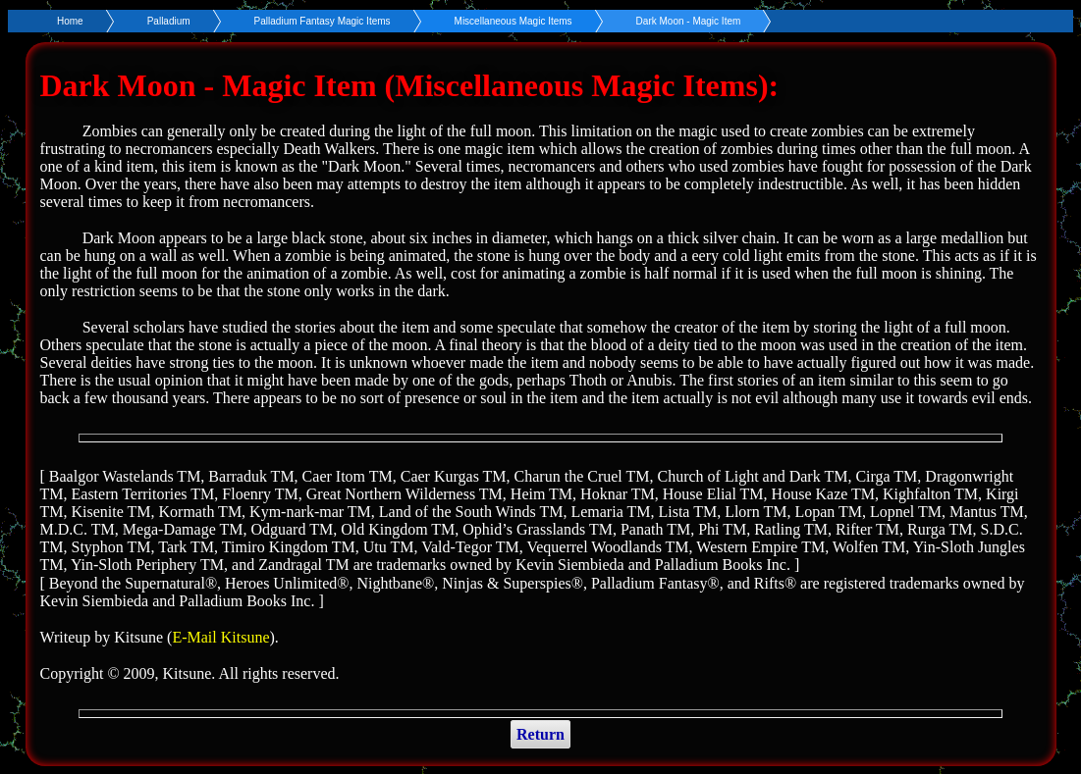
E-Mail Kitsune (220, 637)
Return (540, 734)
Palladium (168, 21)
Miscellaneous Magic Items (513, 21)
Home (70, 21)
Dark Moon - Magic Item (688, 21)
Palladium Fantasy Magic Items (322, 21)
